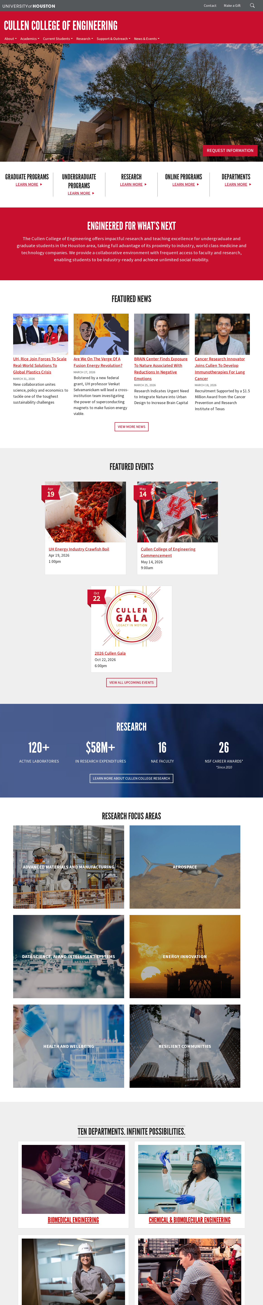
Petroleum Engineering (131, 1182)
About (9, 38)
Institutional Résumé (157, 1296)
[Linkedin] (59, 1241)
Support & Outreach (112, 38)
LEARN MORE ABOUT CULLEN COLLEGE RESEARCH (131, 672)
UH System (160, 1291)
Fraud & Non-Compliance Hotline (25, 1296)
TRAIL (225, 1291)
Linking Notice (58, 1296)
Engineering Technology (131, 1025)
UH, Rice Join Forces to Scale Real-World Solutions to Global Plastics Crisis (40, 365)
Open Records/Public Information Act (116, 1296)
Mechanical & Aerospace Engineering (212, 1108)
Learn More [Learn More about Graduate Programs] (27, 184)
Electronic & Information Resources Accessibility (35, 1301)
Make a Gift (232, 5)
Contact (210, 5)
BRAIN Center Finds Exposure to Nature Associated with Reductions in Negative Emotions (161, 369)
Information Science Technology (131, 1108)
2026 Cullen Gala (196, 540)
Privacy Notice (79, 1296)
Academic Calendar (100, 1291)
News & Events (145, 38)
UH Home (78, 1291)
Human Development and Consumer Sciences (212, 1030)
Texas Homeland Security (202, 1291)
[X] (32, 1241)
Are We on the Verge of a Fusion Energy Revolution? (98, 362)
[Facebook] (23, 1241)
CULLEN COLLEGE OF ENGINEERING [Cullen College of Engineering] (61, 25)
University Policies (168, 1301)
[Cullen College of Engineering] (131, 117)
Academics (28, 38)
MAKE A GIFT (215, 1220)
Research (83, 38)
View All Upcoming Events (131, 576)
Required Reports (185, 1296)
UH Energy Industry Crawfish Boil (50, 540)
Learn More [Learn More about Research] (131, 184)
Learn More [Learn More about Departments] (236, 184)
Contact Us (98, 1271)
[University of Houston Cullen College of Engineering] (46, 1224)
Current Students (56, 38)
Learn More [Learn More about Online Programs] (183, 184)
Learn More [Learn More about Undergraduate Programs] (79, 193)
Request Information (230, 150)
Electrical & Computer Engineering (51, 1030)
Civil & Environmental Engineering (212, 951)
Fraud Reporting (242, 1291)
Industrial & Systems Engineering (51, 1108)
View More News (131, 426)
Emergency (143, 1291)
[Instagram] (50, 1241)
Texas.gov (176, 1291)
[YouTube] (67, 1241)
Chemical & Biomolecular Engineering (131, 951)
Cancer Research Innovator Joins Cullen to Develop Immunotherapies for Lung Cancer (220, 369)
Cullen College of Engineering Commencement (127, 543)
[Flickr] (41, 1241)
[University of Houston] (29, 5)
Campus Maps (124, 1291)
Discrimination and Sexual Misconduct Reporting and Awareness (111, 1301)
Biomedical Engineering (50, 946)
